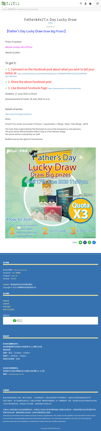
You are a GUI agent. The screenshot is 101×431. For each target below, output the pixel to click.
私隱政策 (6, 304)
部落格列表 (11, 9)
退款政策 (6, 301)
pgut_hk (14, 276)
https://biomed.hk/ (20, 270)
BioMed (13, 278)
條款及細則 (7, 307)
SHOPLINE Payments (54, 428)
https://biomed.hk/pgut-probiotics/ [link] (18, 114)
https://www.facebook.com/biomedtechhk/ (64, 88)
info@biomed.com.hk (16, 374)
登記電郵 (6, 284)
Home (4, 9)
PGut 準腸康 (16, 273)
